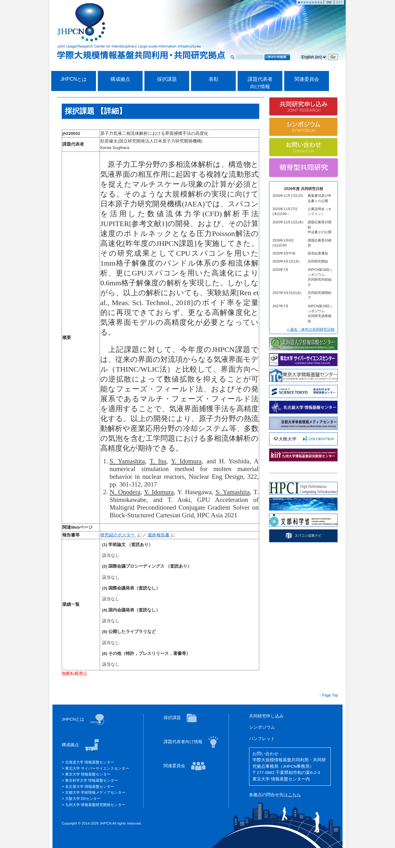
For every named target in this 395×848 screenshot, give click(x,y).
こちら (294, 794)
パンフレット (262, 738)
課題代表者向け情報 (184, 741)
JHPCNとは (73, 79)
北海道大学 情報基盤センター (89, 762)
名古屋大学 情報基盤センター (89, 786)
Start (329, 2)
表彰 (213, 79)
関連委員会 (306, 79)
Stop (339, 2)
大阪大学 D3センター (82, 798)
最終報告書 (158, 535)
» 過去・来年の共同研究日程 (311, 329)
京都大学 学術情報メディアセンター (94, 792)
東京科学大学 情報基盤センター (91, 780)
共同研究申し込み (266, 716)
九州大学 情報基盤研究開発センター (94, 805)
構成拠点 (120, 79)
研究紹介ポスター (118, 535)
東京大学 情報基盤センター (87, 774)
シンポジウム (262, 727)
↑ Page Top (328, 695)
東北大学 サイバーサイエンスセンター (96, 768)
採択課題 (167, 79)
